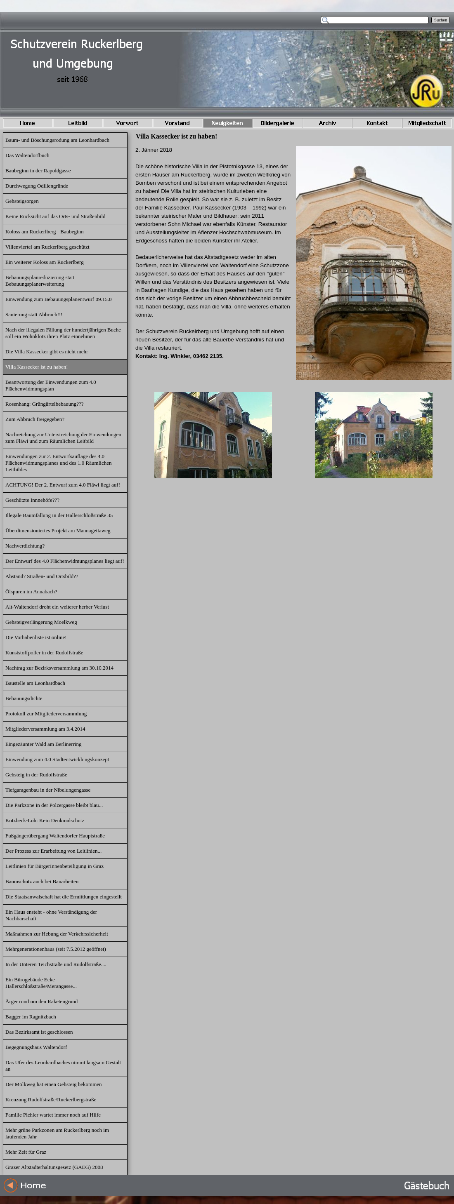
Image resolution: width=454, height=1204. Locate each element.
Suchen (440, 20)
